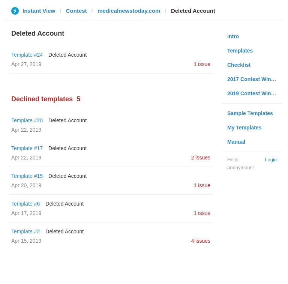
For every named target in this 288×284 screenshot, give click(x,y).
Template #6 (25, 204)
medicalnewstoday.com (129, 11)
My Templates (244, 128)
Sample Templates (250, 113)
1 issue (202, 64)
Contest (76, 11)
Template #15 (27, 176)
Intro (233, 36)
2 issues (200, 158)
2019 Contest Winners (254, 93)
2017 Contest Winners (254, 79)
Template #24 (27, 55)
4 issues (200, 241)
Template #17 (27, 148)
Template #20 (27, 120)
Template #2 (25, 231)
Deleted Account (67, 55)
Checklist (238, 65)
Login (271, 159)
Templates (240, 51)
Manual (236, 142)
